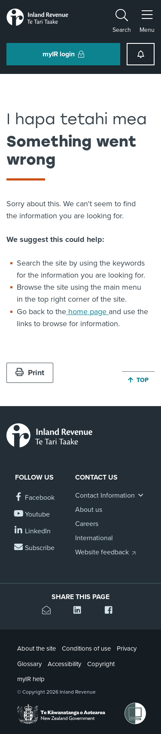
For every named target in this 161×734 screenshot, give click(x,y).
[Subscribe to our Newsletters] (35, 548)
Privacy (127, 648)
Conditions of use (86, 648)
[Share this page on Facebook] (112, 611)
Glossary (29, 664)
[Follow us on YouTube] (32, 514)
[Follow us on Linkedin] (33, 531)
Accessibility (64, 664)
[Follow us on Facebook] (35, 497)
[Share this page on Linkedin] (80, 611)
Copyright (101, 664)
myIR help (31, 679)
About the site (36, 648)
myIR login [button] (63, 54)
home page (87, 311)
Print (29, 372)
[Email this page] (49, 611)
